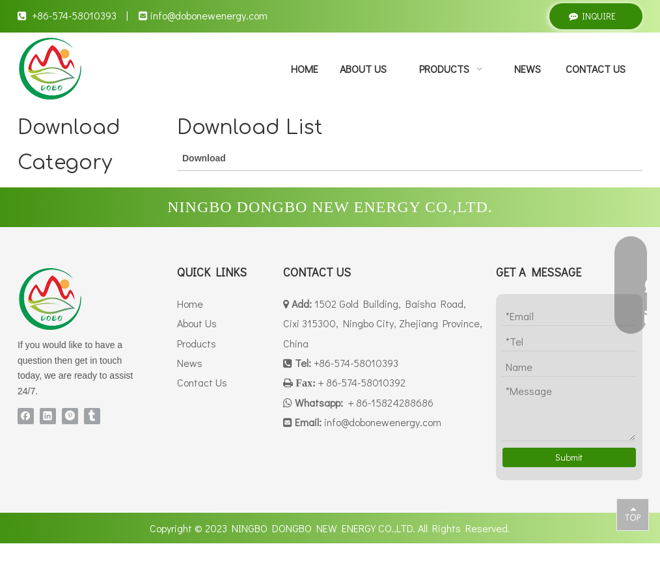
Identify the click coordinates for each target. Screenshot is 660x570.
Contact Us (202, 382)
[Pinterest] (70, 416)
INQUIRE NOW (592, 19)
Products (196, 343)
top (632, 514)
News (189, 363)
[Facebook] (26, 416)
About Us (197, 323)
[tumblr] (92, 416)
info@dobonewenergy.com (209, 15)
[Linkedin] (48, 416)
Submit (569, 457)
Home (190, 303)
